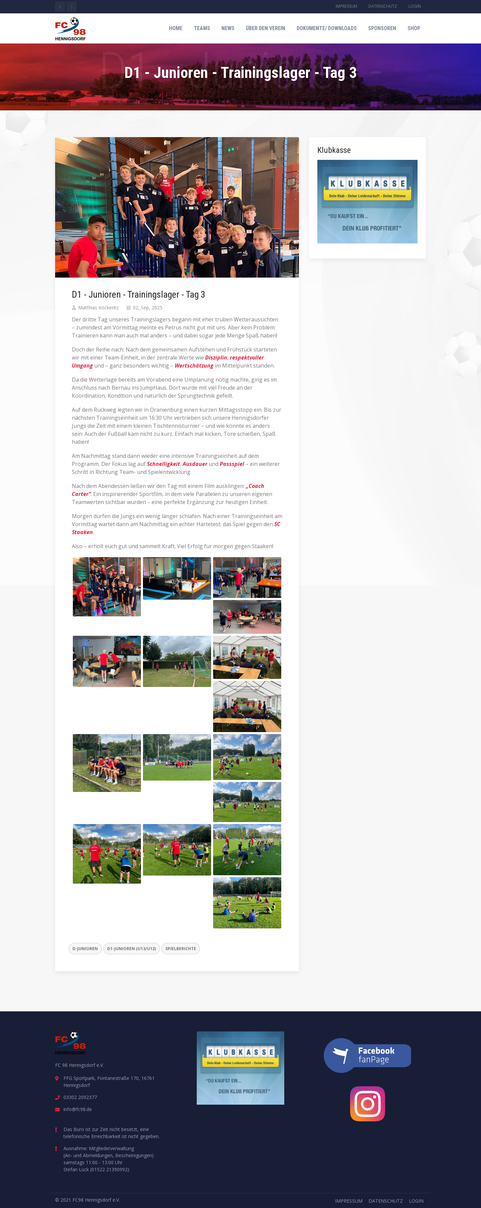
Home (175, 28)
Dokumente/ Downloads (327, 28)
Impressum (346, 6)
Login (415, 6)
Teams (202, 28)
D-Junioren (85, 948)
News (227, 28)
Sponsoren (382, 28)
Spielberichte (180, 948)
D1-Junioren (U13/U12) (131, 948)
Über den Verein (265, 28)
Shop (414, 28)
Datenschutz (382, 6)
